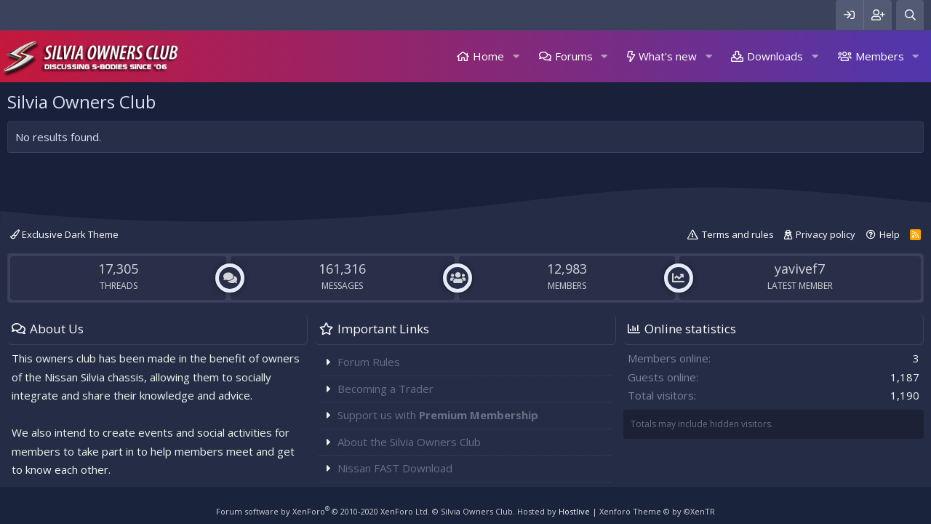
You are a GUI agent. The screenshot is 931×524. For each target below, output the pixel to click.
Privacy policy (825, 234)
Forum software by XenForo (323, 511)
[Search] (910, 15)
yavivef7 (800, 268)
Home (488, 56)
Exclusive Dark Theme (64, 234)
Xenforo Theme (657, 511)
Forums (574, 56)
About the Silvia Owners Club (409, 441)
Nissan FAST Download (394, 468)
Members (879, 56)
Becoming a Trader (385, 388)
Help (889, 234)
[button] (516, 56)
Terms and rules (738, 234)
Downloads (775, 56)
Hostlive (574, 511)
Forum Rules (368, 361)
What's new (668, 56)
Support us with (437, 415)
